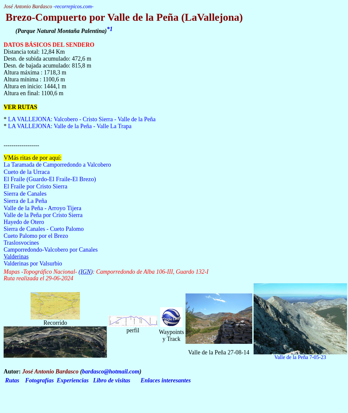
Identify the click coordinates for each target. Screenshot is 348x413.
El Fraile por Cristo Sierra (35, 186)
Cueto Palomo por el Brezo (36, 236)
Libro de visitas (111, 380)
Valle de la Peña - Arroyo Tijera (42, 208)
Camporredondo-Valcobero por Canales (51, 249)
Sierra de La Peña (25, 200)
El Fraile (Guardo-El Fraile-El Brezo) (50, 179)
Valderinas (16, 256)
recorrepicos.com (73, 6)
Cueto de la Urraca (27, 171)
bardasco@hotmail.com (110, 371)
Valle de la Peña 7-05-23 (300, 357)
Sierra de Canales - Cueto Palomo (44, 229)
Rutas (12, 380)
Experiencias (73, 380)
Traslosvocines (21, 242)
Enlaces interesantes (166, 380)
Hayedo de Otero (24, 222)
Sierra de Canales (25, 193)
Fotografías (39, 380)
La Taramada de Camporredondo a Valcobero (57, 164)
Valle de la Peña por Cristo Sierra (43, 215)
